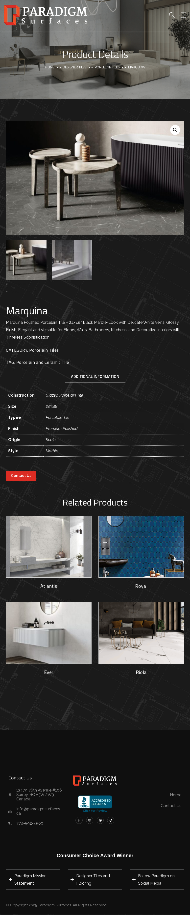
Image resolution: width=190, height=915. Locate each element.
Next (14, 291)
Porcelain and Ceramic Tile (42, 362)
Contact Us (21, 475)
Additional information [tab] (95, 376)
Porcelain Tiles (107, 67)
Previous (18, 284)
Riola (141, 672)
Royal (141, 586)
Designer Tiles (74, 67)
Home (49, 67)
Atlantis (48, 586)
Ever (48, 672)
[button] (175, 130)
